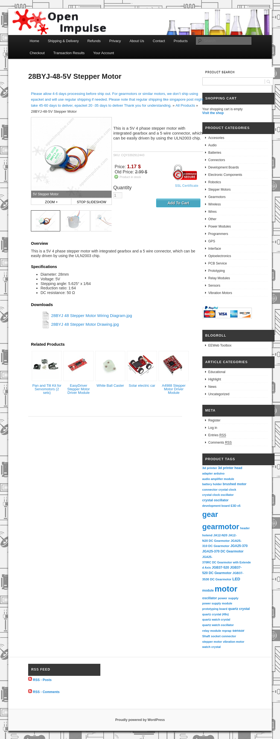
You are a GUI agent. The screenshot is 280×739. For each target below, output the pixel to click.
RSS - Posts (42, 680)
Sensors (214, 285)
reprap (226, 630)
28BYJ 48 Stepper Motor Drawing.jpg (85, 324)
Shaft (206, 636)
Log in (212, 428)
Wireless (214, 204)
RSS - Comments (46, 692)
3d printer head (230, 468)
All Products (185, 105)
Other (212, 219)
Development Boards (223, 167)
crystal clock (227, 489)
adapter (207, 473)
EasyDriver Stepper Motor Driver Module (78, 389)
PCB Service (217, 263)
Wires (212, 212)
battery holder (212, 484)
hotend (207, 535)
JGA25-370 (238, 546)
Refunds (94, 41)
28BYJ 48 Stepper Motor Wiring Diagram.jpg (91, 315)
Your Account (103, 53)
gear (210, 514)
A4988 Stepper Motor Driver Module (174, 389)
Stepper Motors (219, 189)
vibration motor (233, 641)
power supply (228, 598)
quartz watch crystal (216, 619)
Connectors (216, 160)
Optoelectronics (219, 256)
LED (236, 579)
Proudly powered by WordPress (140, 720)
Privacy (115, 41)
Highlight (214, 379)
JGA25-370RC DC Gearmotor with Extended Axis (226, 562)
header (245, 528)
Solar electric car (142, 385)
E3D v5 (235, 505)
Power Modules (219, 226)
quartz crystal (239, 609)
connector (210, 489)
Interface (214, 249)
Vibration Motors (220, 293)
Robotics (214, 182)
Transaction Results (68, 53)
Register (214, 420)
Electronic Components (225, 175)
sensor (238, 631)
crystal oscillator (215, 500)
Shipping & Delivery (63, 41)
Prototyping (216, 271)
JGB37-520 (220, 567)
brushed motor (235, 484)
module (208, 590)
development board (216, 505)
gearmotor (220, 526)
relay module (211, 630)
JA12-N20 (220, 535)
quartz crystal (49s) (215, 614)
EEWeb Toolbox (220, 345)
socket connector (223, 636)
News (212, 387)
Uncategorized (218, 394)
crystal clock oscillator (218, 494)
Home (34, 41)
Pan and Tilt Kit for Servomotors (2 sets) (46, 389)
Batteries (214, 153)
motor (226, 588)
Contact (159, 41)
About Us (137, 41)
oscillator (209, 598)
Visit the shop (213, 113)
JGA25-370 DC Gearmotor (223, 551)
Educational (217, 372)
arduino (219, 473)
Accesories (216, 138)
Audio (212, 145)
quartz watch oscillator (218, 625)
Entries (217, 435)
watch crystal (211, 646)
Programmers (218, 234)
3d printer (209, 468)
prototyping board (215, 608)
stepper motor (212, 641)
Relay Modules (219, 278)
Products (181, 41)
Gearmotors (217, 197)
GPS (211, 241)
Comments (220, 443)
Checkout (37, 53)
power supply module (217, 603)
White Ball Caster (110, 385)
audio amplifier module (218, 479)
